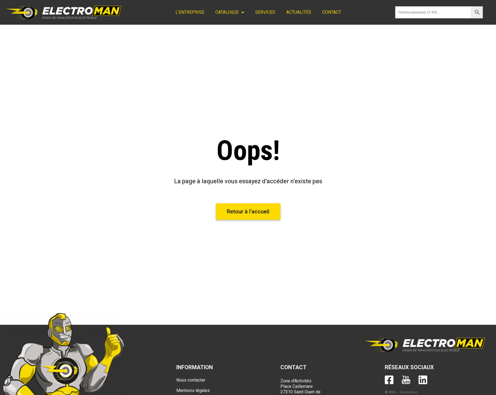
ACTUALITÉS (298, 12)
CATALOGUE (229, 12)
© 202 (389, 392)
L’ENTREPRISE (189, 12)
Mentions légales (193, 390)
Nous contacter (190, 380)
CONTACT (331, 12)
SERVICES (265, 12)
